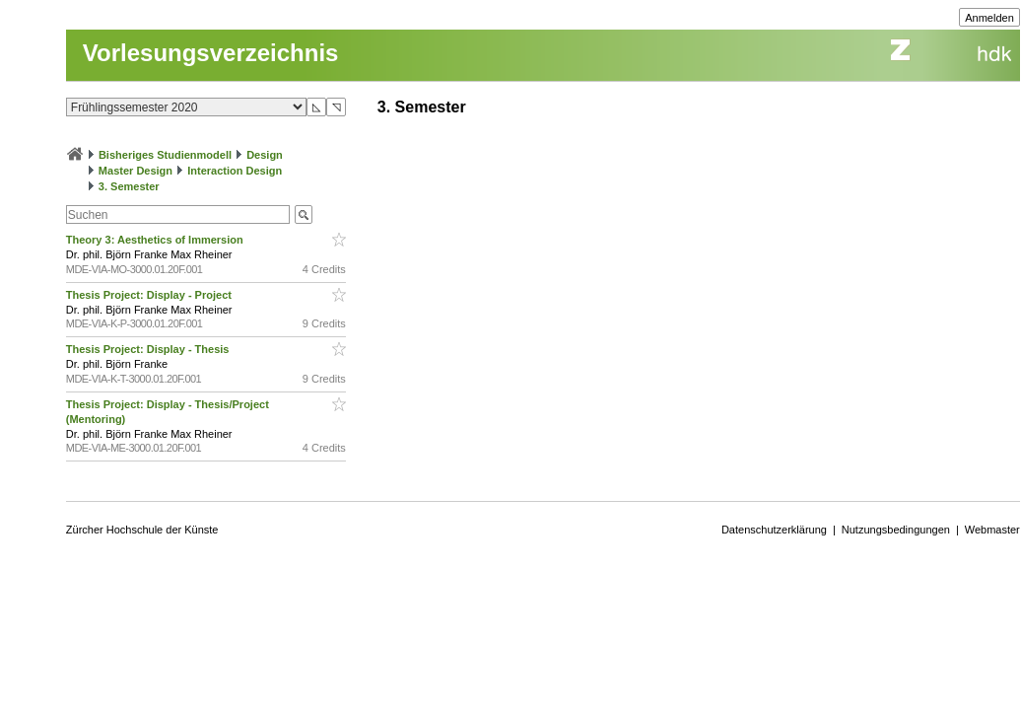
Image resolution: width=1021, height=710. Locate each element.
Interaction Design (234, 171)
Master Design (135, 171)
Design (264, 155)
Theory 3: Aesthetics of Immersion (156, 240)
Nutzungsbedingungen (896, 529)
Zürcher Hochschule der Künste (142, 529)
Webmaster (992, 529)
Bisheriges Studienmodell (165, 155)
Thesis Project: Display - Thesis (149, 349)
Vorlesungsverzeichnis (211, 52)
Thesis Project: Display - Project (150, 295)
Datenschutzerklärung (774, 529)
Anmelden (989, 18)
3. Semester (129, 186)
